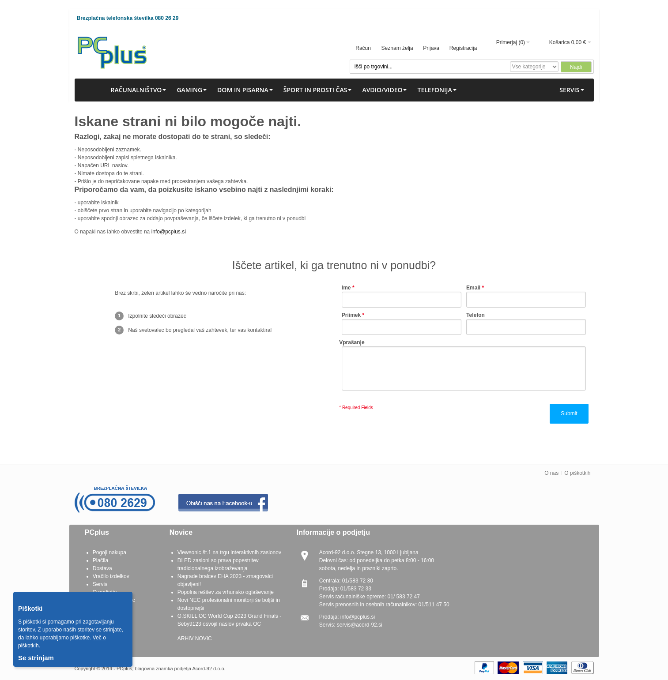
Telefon (475, 315)
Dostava (102, 568)
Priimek (351, 315)
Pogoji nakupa (109, 552)
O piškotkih (577, 473)
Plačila (100, 560)
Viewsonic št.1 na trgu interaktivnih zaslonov (229, 552)
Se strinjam (36, 657)
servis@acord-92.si (359, 625)
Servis (100, 584)
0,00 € (578, 42)
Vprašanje (351, 342)
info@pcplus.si (168, 232)
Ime (346, 288)
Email (473, 288)
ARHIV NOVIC (194, 638)
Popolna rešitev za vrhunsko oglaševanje (225, 592)
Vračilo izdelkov (111, 576)
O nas (551, 473)
